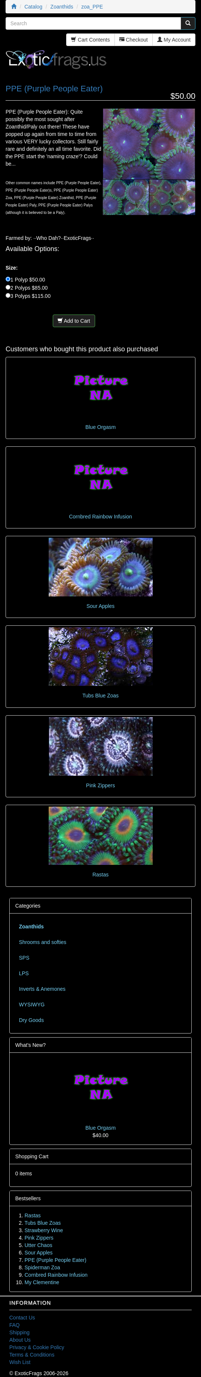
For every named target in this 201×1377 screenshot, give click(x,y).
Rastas (101, 875)
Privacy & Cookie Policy (36, 1347)
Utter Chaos (38, 1245)
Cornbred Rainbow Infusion (100, 517)
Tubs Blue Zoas (100, 696)
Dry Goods (31, 1020)
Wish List (19, 1362)
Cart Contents (90, 40)
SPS (24, 958)
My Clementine (42, 1282)
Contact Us (22, 1318)
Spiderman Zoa (42, 1267)
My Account (174, 40)
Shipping (19, 1332)
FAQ (14, 1325)
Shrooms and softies (43, 942)
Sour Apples (101, 606)
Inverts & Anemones (42, 989)
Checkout (133, 40)
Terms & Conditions (31, 1355)
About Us (20, 1340)
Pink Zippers (100, 785)
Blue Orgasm (100, 427)
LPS (24, 973)
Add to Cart (74, 321)
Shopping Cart (32, 1156)
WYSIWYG (32, 1004)
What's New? (30, 1045)
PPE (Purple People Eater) (56, 1260)
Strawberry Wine (44, 1230)
